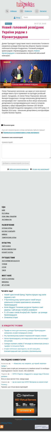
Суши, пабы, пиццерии (9, 216)
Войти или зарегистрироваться (19, 169)
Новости (28, 11)
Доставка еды (7, 219)
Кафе (3, 210)
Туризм (4, 264)
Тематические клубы (9, 237)
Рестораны (5, 213)
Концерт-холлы (7, 252)
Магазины (5, 282)
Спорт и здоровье (8, 279)
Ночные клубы (7, 228)
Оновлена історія (11, 317)
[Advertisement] (25, 188)
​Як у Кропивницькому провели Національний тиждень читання (25, 336)
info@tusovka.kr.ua (29, 419)
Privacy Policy (6, 423)
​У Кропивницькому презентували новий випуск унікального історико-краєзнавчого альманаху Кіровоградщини (22, 302)
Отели (4, 267)
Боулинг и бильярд (8, 231)
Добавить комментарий (16, 163)
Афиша (13, 11)
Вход (18, 18)
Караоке (4, 234)
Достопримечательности (11, 261)
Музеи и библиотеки (9, 249)
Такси (4, 270)
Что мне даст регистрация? (40, 169)
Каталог (43, 11)
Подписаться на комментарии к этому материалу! (21, 132)
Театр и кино (6, 246)
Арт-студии (6, 285)
